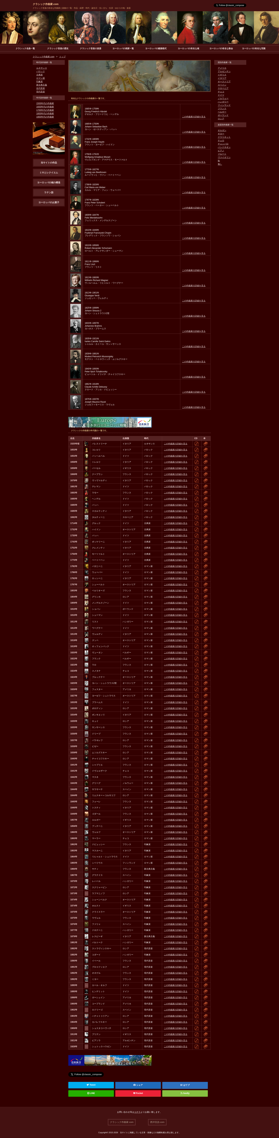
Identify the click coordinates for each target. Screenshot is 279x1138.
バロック (40, 71)
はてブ (186, 1085)
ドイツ (221, 95)
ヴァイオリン (224, 157)
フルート (222, 154)
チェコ (221, 92)
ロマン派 (40, 78)
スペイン (222, 85)
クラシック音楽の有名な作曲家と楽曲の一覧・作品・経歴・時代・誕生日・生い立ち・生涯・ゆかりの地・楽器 (82, 8)
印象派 (39, 81)
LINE (91, 1093)
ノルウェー (223, 98)
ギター (221, 134)
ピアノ (221, 151)
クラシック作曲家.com (46, 4)
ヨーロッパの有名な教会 (221, 48)
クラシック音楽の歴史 (58, 48)
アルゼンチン (224, 71)
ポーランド (223, 115)
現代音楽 (40, 92)
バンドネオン (224, 147)
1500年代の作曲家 (45, 103)
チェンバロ (223, 144)
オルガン (222, 130)
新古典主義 (41, 85)
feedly (185, 1093)
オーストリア (224, 81)
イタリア (222, 78)
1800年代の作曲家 (45, 113)
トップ (62, 57)
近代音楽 (40, 88)
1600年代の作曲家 (45, 107)
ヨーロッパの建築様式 (156, 48)
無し (220, 164)
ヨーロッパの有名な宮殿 (253, 48)
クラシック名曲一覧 (25, 48)
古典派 (39, 75)
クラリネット (224, 137)
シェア (138, 1085)
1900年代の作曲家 (45, 117)
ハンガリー (223, 102)
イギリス (222, 75)
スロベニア (223, 88)
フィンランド (224, 105)
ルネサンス (41, 68)
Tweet (91, 1085)
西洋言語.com (157, 1122)
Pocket (138, 1093)
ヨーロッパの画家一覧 (123, 48)
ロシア (221, 119)
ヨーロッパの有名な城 (188, 48)
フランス (222, 108)
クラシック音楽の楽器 (90, 48)
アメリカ (222, 68)
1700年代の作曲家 (45, 110)
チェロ (221, 140)
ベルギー (222, 112)
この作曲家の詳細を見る (194, 117)
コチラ (137, 1112)
